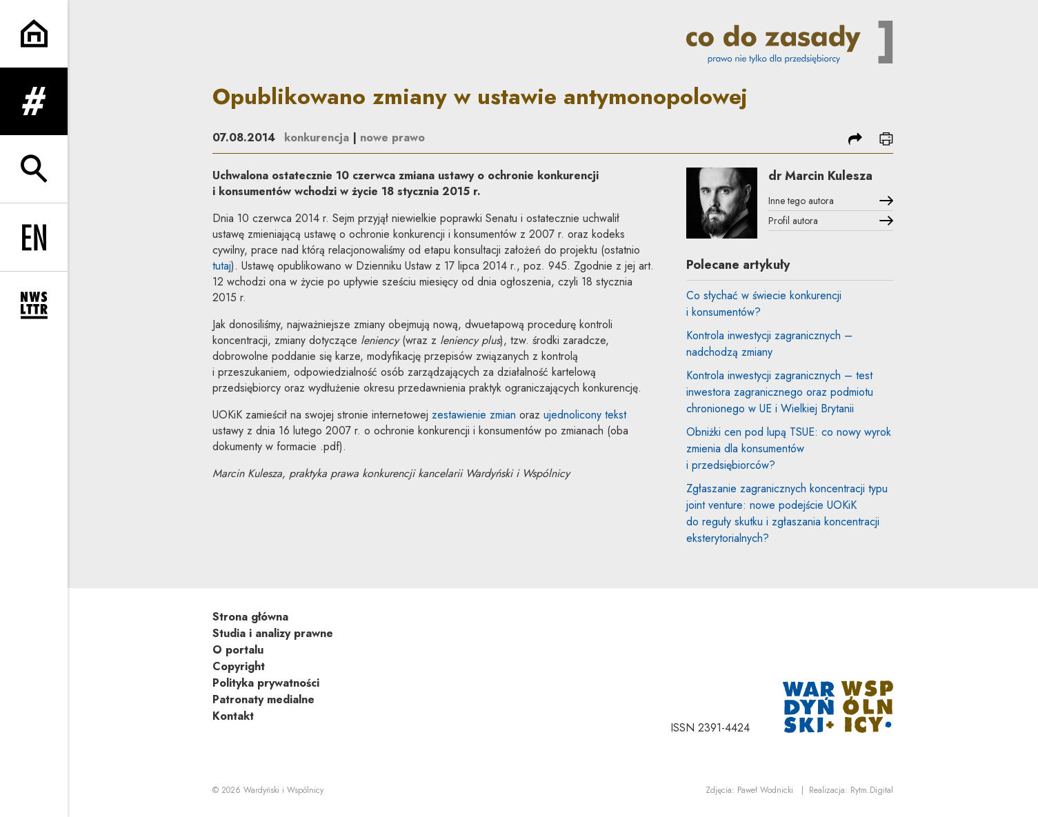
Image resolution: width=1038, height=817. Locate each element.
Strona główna (250, 617)
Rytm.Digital (871, 790)
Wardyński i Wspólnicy (283, 790)
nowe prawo (392, 137)
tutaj (221, 266)
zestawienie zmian (474, 415)
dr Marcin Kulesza (820, 176)
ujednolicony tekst (584, 415)
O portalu (237, 650)
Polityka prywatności (265, 683)
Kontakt (233, 716)
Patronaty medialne (263, 699)
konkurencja (316, 137)
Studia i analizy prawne (272, 633)
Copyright (238, 666)
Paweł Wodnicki (765, 790)
